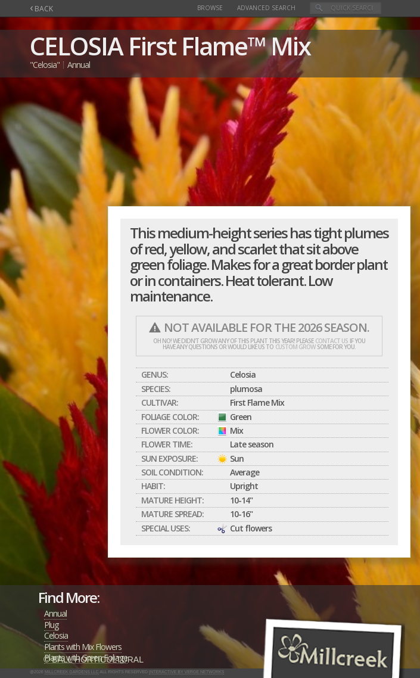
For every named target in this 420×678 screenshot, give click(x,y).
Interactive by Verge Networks (186, 672)
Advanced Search (266, 8)
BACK (41, 9)
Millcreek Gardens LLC (72, 672)
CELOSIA (76, 46)
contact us (331, 341)
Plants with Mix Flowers (83, 646)
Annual (55, 613)
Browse (210, 8)
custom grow (295, 347)
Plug (51, 624)
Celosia (56, 635)
